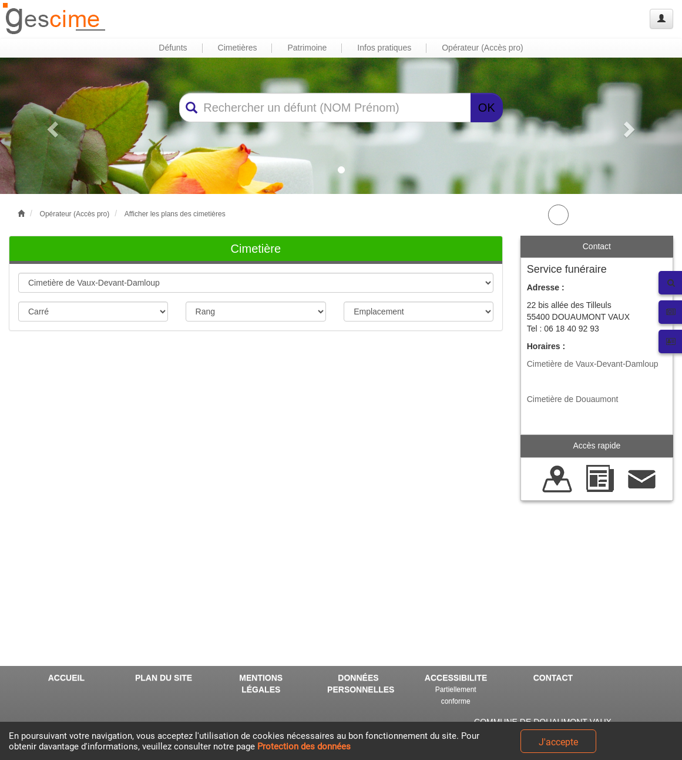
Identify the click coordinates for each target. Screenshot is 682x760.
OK (486, 107)
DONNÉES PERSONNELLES (360, 683)
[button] (51, 126)
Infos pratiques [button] (384, 47)
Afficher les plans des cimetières (175, 214)
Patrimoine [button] (307, 47)
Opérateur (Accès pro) (75, 214)
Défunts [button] (173, 47)
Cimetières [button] (237, 47)
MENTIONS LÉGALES (261, 683)
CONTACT (553, 677)
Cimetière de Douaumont (573, 399)
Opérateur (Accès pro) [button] (482, 47)
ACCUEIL (66, 677)
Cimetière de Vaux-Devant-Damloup (593, 364)
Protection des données (304, 746)
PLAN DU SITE (163, 677)
